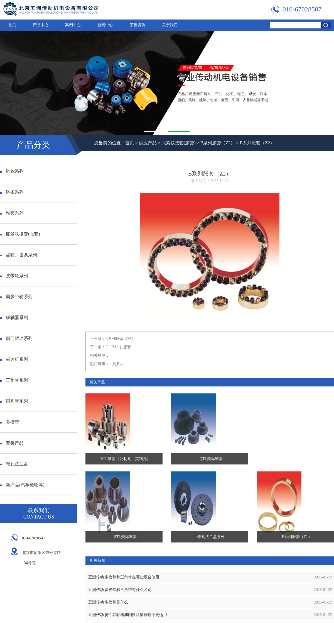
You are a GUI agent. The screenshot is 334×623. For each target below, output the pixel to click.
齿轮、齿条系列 (18, 254)
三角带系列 (14, 380)
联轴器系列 (14, 317)
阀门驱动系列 (16, 338)
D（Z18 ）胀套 (118, 347)
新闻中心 (105, 25)
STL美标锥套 (125, 537)
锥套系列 (12, 213)
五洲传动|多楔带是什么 (108, 602)
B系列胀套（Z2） (217, 142)
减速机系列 (14, 359)
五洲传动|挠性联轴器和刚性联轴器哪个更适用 (127, 615)
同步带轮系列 (16, 296)
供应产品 (148, 142)
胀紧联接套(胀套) (178, 142)
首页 (12, 25)
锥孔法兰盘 (14, 463)
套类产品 (12, 443)
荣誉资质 (137, 25)
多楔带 (9, 422)
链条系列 (12, 192)
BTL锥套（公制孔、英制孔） (125, 459)
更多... (117, 364)
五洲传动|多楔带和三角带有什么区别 (119, 590)
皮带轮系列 (14, 275)
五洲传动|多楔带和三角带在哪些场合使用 (123, 577)
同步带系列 (14, 401)
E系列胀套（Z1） (120, 339)
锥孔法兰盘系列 (211, 537)
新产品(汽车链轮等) (22, 484)
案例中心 (73, 25)
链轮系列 (12, 171)
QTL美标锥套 (211, 459)
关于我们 (170, 25)
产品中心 (40, 25)
